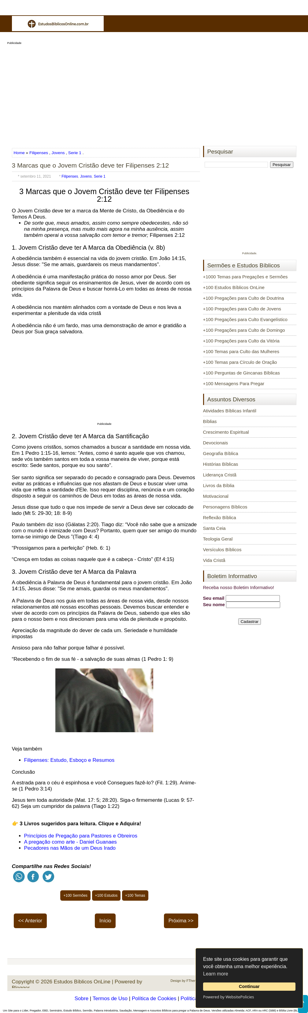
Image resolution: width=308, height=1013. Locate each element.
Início (105, 920)
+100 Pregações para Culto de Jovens (242, 308)
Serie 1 (74, 152)
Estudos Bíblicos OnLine (82, 982)
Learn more (215, 973)
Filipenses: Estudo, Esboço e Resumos (69, 760)
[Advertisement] (154, 93)
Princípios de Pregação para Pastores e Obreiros (80, 836)
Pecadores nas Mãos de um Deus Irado (70, 848)
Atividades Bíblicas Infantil (229, 410)
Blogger (21, 988)
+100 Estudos (106, 895)
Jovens (58, 152)
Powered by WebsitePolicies (228, 997)
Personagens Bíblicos (225, 506)
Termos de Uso (110, 998)
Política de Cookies (154, 998)
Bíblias (210, 421)
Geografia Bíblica (220, 453)
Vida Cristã (214, 560)
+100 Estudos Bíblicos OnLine (234, 287)
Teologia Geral (218, 538)
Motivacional (215, 496)
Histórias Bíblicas (220, 464)
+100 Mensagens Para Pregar (234, 383)
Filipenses (38, 152)
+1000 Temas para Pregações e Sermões (245, 276)
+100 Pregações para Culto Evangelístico (245, 319)
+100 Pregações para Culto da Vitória (241, 340)
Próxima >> (181, 920)
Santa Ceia (214, 528)
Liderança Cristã (219, 474)
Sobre (81, 998)
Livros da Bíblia (219, 485)
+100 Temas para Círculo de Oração (240, 362)
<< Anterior (30, 920)
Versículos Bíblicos (222, 549)
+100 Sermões (75, 895)
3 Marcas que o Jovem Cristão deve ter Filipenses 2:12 (90, 165)
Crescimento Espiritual (226, 432)
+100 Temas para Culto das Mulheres (241, 351)
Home (20, 152)
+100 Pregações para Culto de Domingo (244, 330)
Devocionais (215, 442)
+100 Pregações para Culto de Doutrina (243, 298)
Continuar (249, 986)
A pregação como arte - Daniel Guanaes (70, 842)
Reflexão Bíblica (219, 517)
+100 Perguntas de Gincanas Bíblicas (241, 372)
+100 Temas (135, 895)
